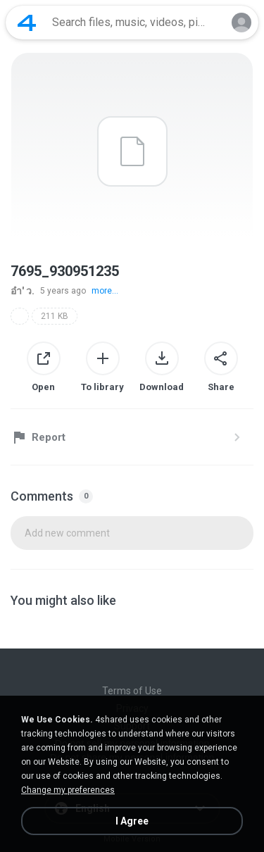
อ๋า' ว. (22, 290)
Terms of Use (132, 690)
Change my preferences (68, 790)
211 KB (54, 316)
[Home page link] (26, 22)
